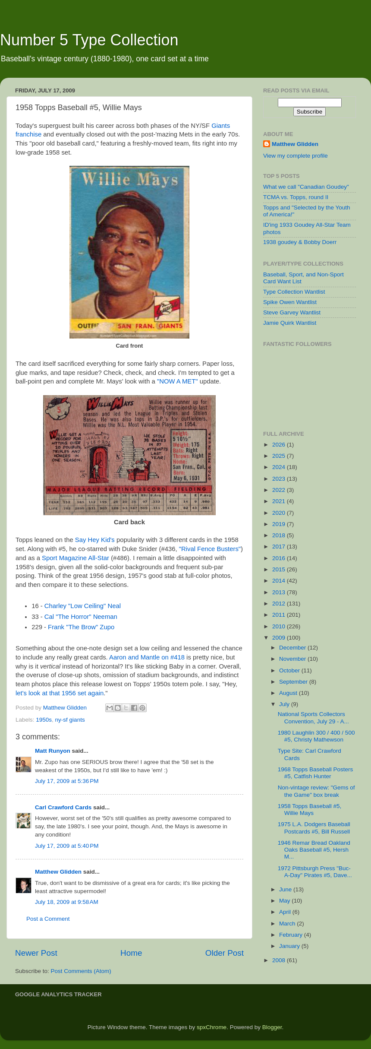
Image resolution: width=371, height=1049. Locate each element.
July (285, 704)
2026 (279, 444)
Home (131, 952)
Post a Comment (48, 919)
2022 (279, 490)
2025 (279, 456)
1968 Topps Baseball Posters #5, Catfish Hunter (315, 773)
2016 (279, 558)
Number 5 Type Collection (89, 40)
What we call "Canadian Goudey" (306, 187)
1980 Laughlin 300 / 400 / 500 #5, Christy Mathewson (316, 736)
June (286, 889)
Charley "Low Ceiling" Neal (82, 605)
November (293, 659)
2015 (279, 569)
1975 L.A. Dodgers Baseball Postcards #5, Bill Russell (314, 827)
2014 (279, 580)
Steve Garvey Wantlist (292, 312)
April (285, 912)
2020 (279, 513)
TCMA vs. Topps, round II (295, 197)
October (290, 670)
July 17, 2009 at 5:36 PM (66, 781)
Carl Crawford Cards (63, 807)
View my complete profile (295, 155)
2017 (279, 546)
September (294, 681)
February (291, 935)
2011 (279, 615)
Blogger (272, 1027)
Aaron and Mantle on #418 (147, 657)
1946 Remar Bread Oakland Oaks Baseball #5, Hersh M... (314, 850)
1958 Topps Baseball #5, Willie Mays (310, 809)
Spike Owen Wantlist (290, 302)
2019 (279, 524)
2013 (279, 592)
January (290, 946)
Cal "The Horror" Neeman (80, 616)
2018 (279, 535)
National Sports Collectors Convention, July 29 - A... (313, 717)
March (288, 923)
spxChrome (211, 1027)
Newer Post (36, 952)
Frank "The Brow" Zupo (81, 627)
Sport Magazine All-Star (75, 558)
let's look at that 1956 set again (60, 693)
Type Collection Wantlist (294, 291)
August (289, 693)
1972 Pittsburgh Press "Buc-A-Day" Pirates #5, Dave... (315, 871)
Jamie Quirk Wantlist (289, 323)
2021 (279, 501)
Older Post (224, 952)
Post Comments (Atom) (81, 971)
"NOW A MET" (177, 381)
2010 (279, 626)
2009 (279, 637)
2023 (279, 478)
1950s (44, 719)
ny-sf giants (70, 719)
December (293, 647)
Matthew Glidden (58, 871)
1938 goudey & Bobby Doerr (299, 242)
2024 (279, 467)
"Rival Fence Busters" (210, 548)
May (285, 900)
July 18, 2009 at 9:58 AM (66, 902)
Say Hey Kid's (95, 539)
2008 (279, 960)
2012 (279, 603)
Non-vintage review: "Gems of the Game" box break (316, 791)
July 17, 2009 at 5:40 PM (66, 846)
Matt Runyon (52, 751)
